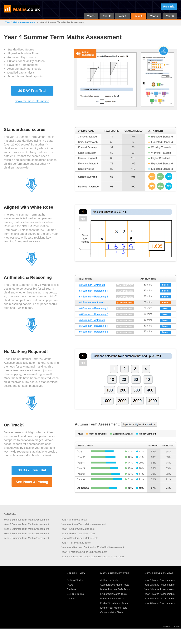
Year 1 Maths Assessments (159, 580)
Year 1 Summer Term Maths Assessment (26, 519)
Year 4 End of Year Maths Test (78, 533)
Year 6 (170, 16)
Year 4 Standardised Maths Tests (79, 538)
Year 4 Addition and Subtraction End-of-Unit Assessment (92, 547)
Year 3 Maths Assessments (159, 589)
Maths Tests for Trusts (112, 598)
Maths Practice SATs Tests (115, 589)
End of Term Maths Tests (114, 603)
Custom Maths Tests (111, 612)
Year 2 (107, 16)
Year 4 (138, 16)
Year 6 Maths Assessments (159, 603)
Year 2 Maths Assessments (159, 584)
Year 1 (91, 16)
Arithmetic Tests (109, 580)
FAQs (70, 584)
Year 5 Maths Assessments (159, 598)
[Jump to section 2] (31, 191)
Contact (71, 598)
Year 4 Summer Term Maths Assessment (26, 533)
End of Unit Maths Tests (113, 593)
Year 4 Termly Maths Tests (76, 542)
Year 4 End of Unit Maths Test (77, 528)
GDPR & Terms (75, 593)
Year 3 (122, 16)
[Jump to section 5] (31, 409)
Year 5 (154, 16)
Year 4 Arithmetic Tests (74, 519)
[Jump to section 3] (31, 265)
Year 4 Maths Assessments (20, 22)
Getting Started (75, 580)
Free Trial (169, 6)
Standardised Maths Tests (114, 584)
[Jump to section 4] (31, 331)
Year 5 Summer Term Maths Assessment (26, 538)
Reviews (71, 589)
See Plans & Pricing (32, 482)
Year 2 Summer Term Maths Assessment (26, 524)
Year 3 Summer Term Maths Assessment (26, 528)
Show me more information (32, 101)
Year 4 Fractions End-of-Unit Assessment (84, 551)
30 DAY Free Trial (32, 91)
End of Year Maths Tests (113, 607)
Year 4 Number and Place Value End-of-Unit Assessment (92, 556)
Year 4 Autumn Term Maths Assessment (83, 524)
